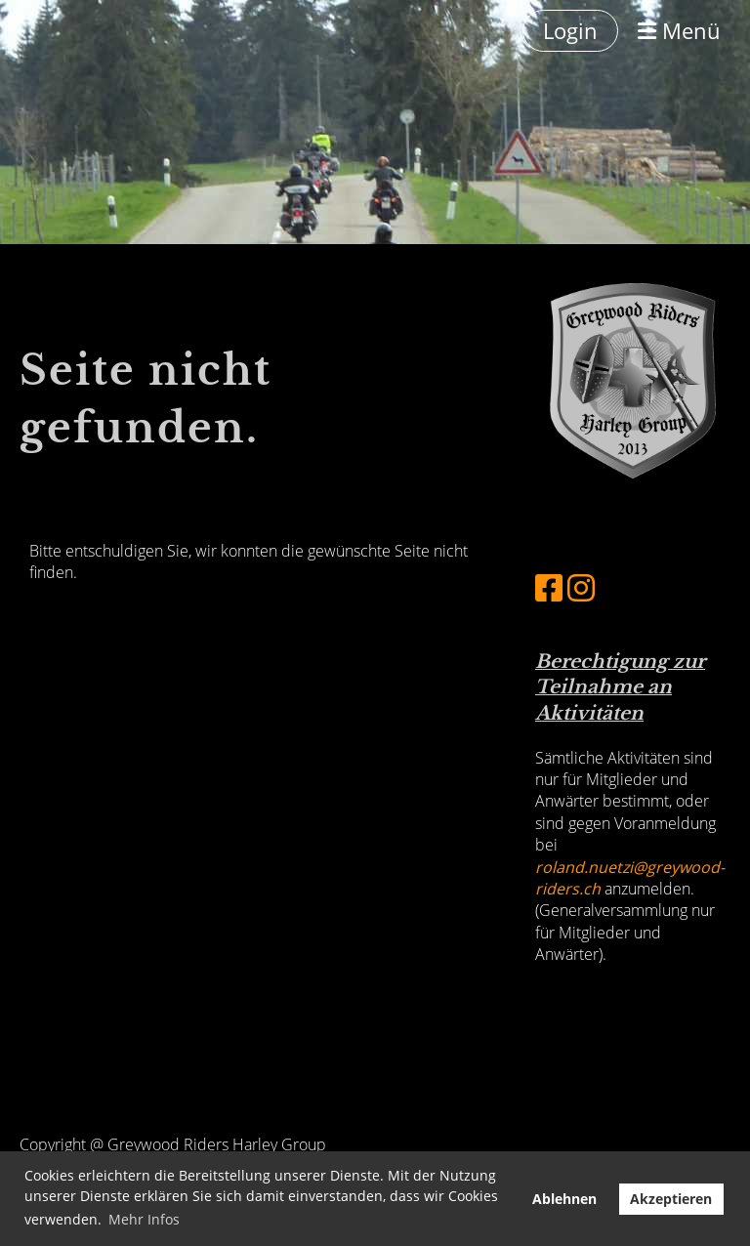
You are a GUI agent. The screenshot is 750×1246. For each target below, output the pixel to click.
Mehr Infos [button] (144, 1219)
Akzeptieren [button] (671, 1198)
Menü (679, 30)
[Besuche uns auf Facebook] (548, 587)
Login (570, 30)
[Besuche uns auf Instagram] (581, 587)
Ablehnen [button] (564, 1198)
